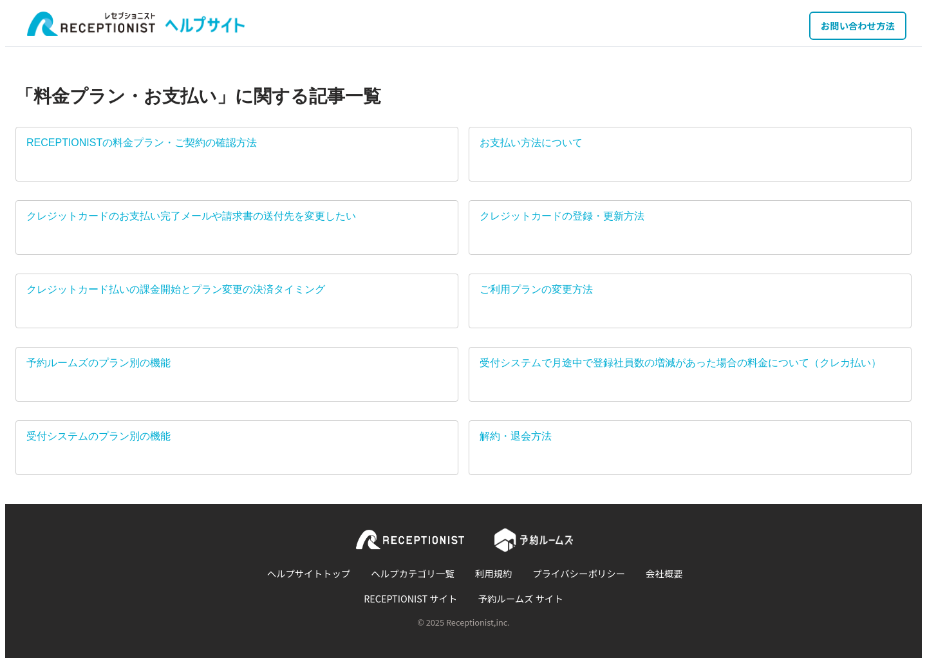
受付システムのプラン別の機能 (98, 436)
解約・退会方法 (516, 436)
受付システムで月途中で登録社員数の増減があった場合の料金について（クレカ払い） (680, 362)
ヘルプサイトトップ (309, 573)
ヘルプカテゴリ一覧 (412, 573)
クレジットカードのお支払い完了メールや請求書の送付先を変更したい (191, 215)
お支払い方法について (531, 142)
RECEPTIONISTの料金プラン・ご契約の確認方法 (141, 142)
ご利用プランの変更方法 (536, 289)
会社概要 (664, 573)
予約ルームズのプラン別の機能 (98, 362)
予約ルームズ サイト (520, 598)
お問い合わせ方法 (858, 25)
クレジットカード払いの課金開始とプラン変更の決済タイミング (175, 289)
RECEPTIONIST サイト (410, 598)
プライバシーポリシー (578, 573)
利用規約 (493, 573)
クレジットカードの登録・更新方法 (562, 215)
